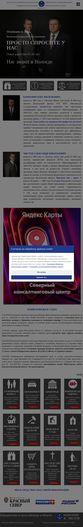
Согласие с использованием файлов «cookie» (58, 522)
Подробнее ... (14, 407)
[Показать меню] (78, 4)
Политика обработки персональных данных (17, 522)
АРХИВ (79, 374)
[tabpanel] (42, 44)
